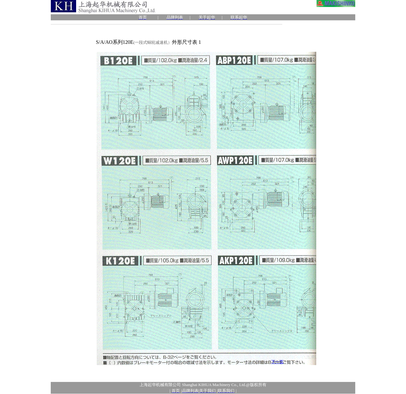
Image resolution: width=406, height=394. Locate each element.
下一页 (277, 361)
